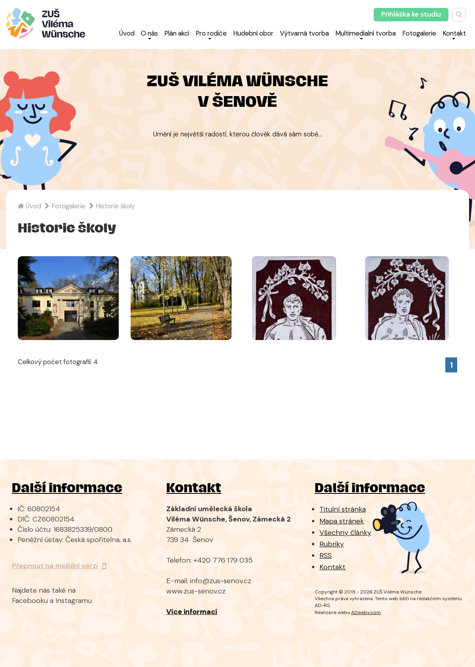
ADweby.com (366, 612)
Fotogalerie (419, 33)
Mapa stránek (341, 521)
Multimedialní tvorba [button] (365, 34)
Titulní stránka (342, 509)
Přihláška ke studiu (411, 14)
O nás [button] (149, 34)
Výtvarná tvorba (304, 33)
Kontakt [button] (454, 34)
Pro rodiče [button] (211, 34)
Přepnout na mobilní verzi (59, 566)
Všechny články (345, 532)
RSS (325, 555)
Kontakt (332, 567)
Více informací (191, 611)
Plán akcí (176, 33)
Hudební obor (253, 33)
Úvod (127, 33)
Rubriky (331, 544)
